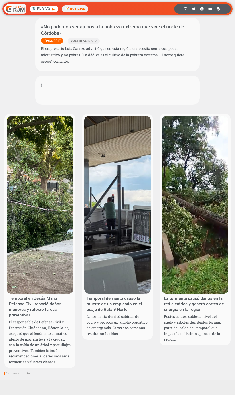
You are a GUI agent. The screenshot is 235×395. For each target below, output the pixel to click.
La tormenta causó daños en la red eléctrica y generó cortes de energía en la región (194, 304)
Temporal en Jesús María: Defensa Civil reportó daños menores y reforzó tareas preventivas (35, 307)
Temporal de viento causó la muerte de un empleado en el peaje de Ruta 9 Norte (114, 304)
